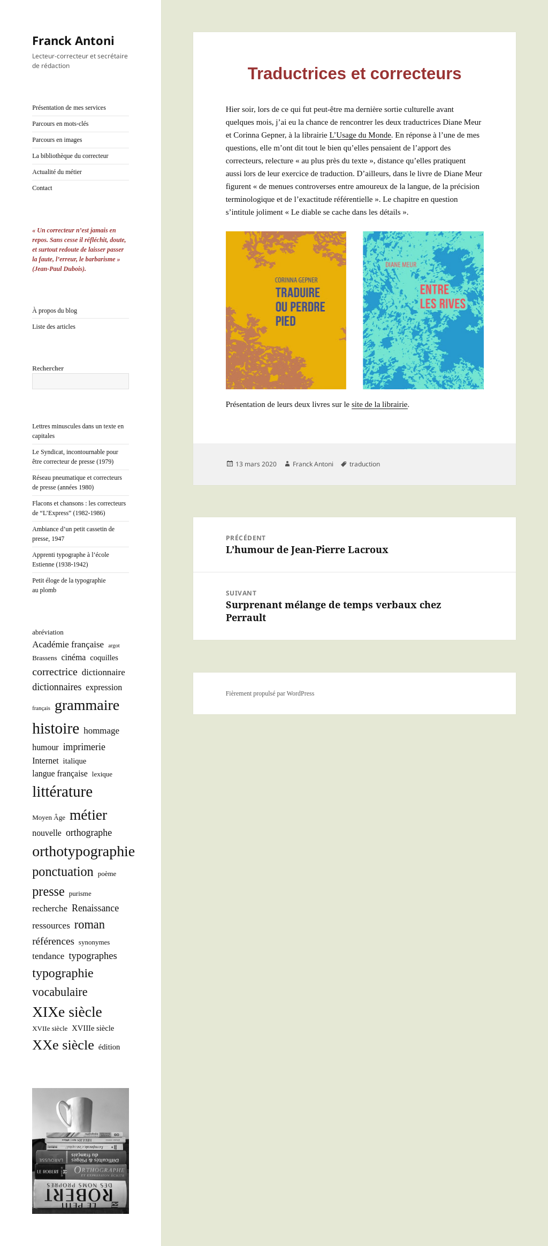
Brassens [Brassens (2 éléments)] (44, 658)
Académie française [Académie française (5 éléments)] (68, 644)
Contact (42, 188)
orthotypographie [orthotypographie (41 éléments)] (83, 851)
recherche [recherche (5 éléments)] (49, 908)
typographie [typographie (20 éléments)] (62, 973)
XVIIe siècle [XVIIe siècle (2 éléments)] (49, 1028)
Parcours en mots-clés (60, 123)
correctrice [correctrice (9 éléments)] (55, 671)
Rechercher (48, 368)
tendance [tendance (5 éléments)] (48, 956)
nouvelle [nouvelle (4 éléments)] (47, 832)
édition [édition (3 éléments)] (109, 1047)
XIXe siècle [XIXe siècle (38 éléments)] (67, 1011)
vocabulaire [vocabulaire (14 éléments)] (59, 992)
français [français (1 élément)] (41, 708)
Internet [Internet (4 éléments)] (45, 760)
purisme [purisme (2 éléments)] (80, 893)
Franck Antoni (73, 40)
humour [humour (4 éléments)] (45, 747)
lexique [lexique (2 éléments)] (102, 774)
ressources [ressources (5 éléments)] (51, 925)
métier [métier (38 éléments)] (88, 814)
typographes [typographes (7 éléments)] (92, 955)
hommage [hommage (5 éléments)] (101, 731)
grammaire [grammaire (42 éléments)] (87, 705)
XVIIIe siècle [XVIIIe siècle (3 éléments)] (93, 1028)
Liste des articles (53, 326)
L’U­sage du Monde (360, 135)
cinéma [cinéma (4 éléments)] (73, 657)
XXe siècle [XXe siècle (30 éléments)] (63, 1045)
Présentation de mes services (69, 107)
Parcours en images (57, 140)
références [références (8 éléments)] (53, 941)
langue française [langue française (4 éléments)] (60, 773)
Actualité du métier (57, 172)
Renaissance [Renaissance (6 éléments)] (95, 908)
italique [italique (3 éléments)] (75, 761)
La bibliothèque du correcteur (70, 156)
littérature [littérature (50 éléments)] (62, 791)
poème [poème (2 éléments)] (107, 874)
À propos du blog (54, 310)
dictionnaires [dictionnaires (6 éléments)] (56, 687)
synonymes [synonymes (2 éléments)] (94, 942)
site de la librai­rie (380, 404)
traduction (364, 464)
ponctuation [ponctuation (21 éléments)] (62, 871)
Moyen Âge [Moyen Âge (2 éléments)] (48, 817)
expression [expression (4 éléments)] (104, 687)
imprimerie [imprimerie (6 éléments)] (84, 747)
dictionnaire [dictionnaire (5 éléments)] (103, 672)
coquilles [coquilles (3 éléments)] (104, 657)
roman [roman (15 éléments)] (89, 924)
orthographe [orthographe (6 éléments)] (89, 832)
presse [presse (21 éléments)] (48, 891)
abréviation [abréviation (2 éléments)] (47, 632)
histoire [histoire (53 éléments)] (55, 728)
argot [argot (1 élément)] (114, 645)
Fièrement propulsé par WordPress (270, 693)
